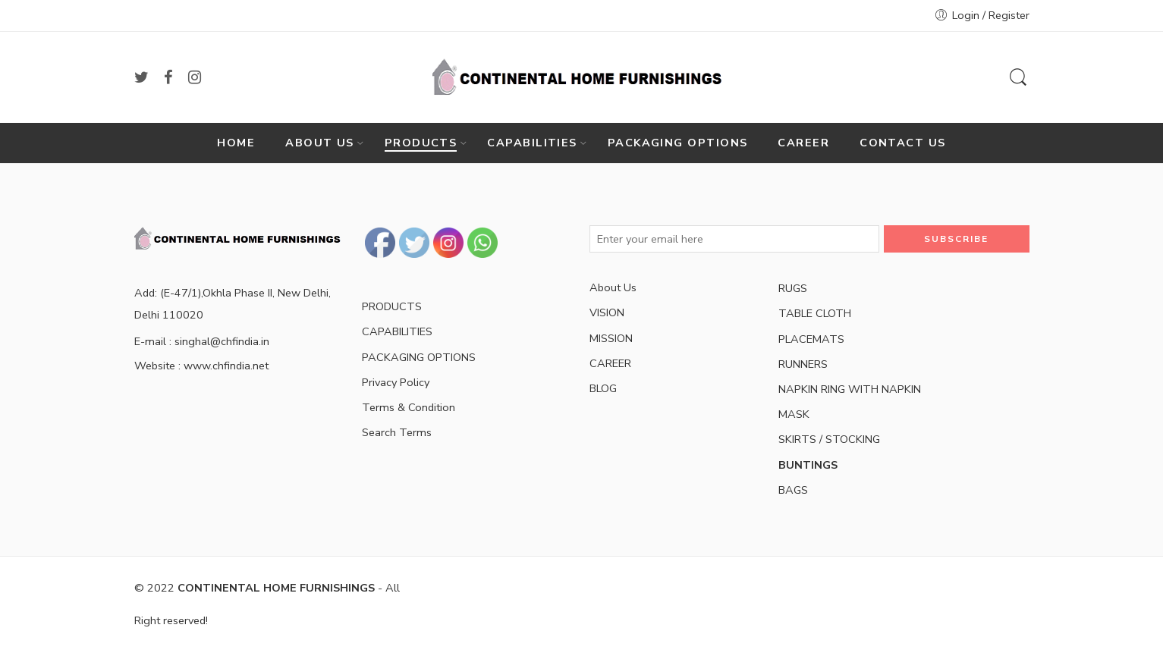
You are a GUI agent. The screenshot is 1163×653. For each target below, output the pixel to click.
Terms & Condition (408, 407)
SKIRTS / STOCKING (829, 439)
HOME (236, 142)
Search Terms (397, 432)
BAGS (793, 490)
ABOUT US (319, 142)
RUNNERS (803, 364)
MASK (793, 414)
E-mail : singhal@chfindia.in (201, 341)
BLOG (603, 388)
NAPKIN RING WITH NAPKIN (849, 389)
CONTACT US (903, 142)
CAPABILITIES (532, 142)
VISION (606, 312)
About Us (613, 287)
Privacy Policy (395, 382)
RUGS (792, 288)
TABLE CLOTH (814, 313)
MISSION (611, 338)
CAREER (803, 142)
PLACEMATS (811, 339)
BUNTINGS (808, 464)
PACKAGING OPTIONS (678, 142)
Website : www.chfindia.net (201, 365)
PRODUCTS (421, 142)
